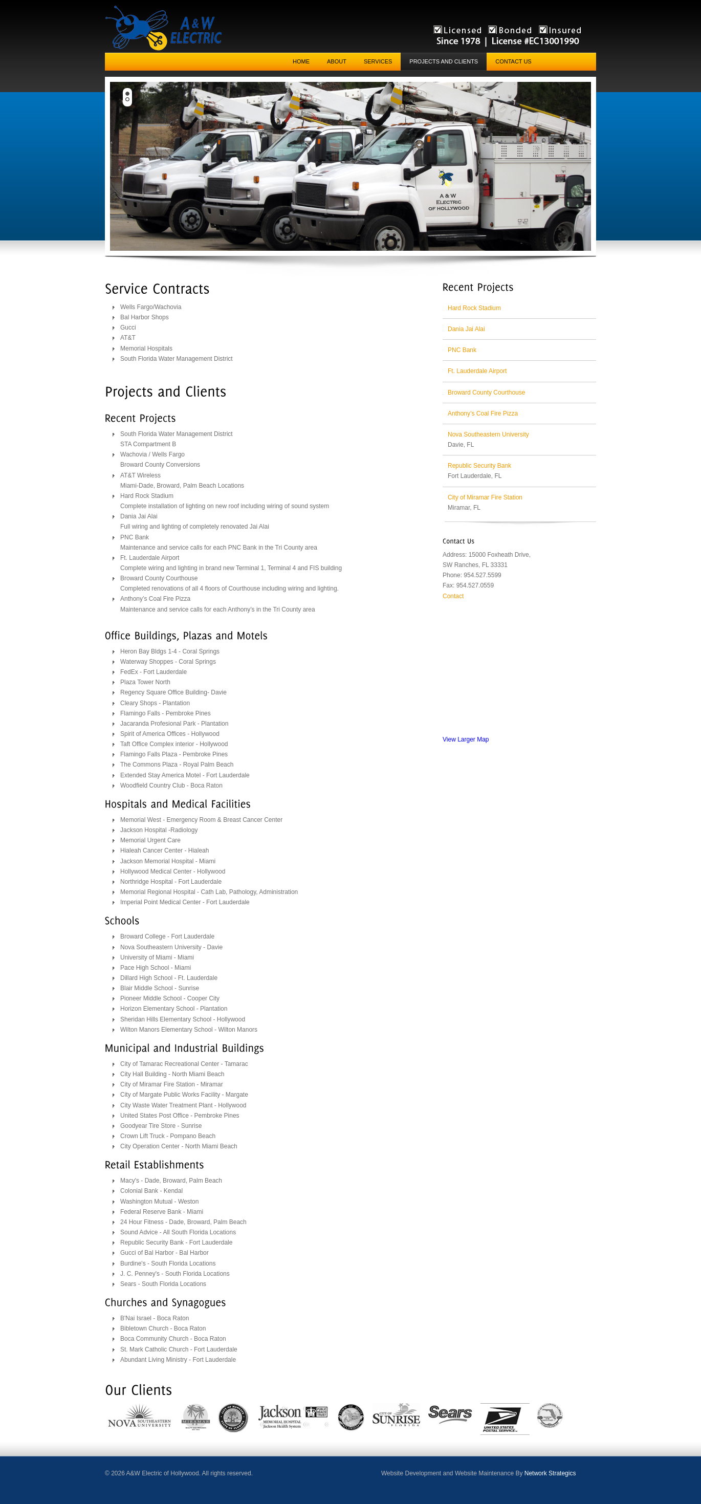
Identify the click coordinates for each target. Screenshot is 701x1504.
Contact (453, 596)
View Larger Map (466, 739)
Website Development (411, 1473)
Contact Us (513, 61)
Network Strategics (550, 1473)
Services (378, 61)
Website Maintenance (484, 1473)
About (336, 61)
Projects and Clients (443, 61)
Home (301, 61)
